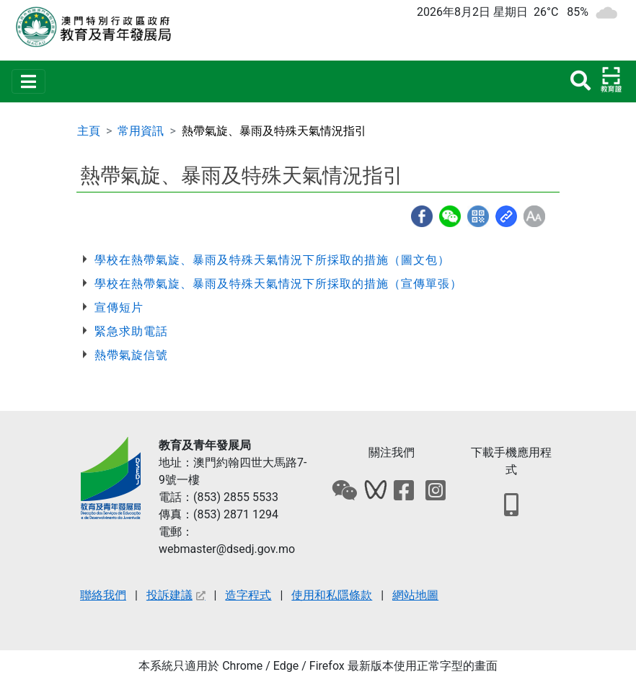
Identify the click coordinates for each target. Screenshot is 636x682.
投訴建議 (176, 595)
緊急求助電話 (131, 331)
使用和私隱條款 (331, 595)
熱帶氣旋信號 (131, 355)
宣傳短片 (118, 307)
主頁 (88, 131)
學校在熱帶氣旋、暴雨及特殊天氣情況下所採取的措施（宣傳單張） (278, 284)
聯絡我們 (103, 595)
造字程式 (248, 595)
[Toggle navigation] (28, 81)
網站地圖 (415, 595)
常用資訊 (141, 131)
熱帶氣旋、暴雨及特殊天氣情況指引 (274, 131)
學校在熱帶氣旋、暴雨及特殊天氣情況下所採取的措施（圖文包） (272, 260)
